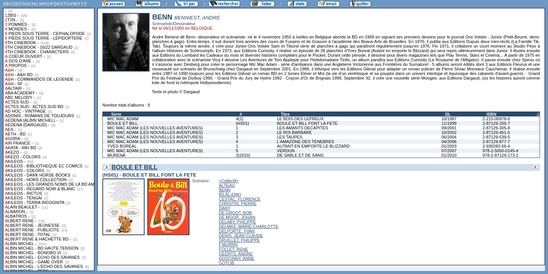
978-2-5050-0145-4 (500, 150)
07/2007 (449, 150)
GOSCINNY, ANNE (236, 258)
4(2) (240, 118)
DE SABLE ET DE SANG (300, 155)
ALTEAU (227, 185)
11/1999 (449, 123)
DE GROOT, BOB (235, 212)
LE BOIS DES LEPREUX (300, 118)
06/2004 (449, 137)
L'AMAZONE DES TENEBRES (305, 141)
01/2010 (449, 155)
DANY (225, 208)
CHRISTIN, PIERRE (237, 203)
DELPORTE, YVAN (237, 231)
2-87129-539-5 (496, 137)
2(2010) (243, 155)
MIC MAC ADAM (123, 118)
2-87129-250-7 (496, 123)
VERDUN (286, 150)
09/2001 (449, 128)
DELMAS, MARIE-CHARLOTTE (248, 226)
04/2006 (449, 141)
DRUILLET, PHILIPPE (239, 240)
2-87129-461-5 (496, 132)
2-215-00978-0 (496, 118)
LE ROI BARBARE (294, 132)
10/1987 (449, 118)
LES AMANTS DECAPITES (302, 128)
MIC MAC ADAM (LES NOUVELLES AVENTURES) (155, 128)
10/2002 (449, 132)
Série (116, 114)
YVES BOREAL (122, 146)
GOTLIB (226, 263)
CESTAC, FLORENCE (240, 199)
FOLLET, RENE (233, 249)
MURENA (116, 155)
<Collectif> (229, 180)
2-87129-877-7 (496, 141)
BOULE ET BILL (122, 123)
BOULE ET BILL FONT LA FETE (307, 123)
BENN (225, 190)
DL (448, 114)
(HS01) (242, 123)
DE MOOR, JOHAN (237, 217)
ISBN (491, 114)
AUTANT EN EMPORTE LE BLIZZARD (313, 146)
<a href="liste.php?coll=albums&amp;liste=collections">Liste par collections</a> (48, 135)
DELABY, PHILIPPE (237, 222)
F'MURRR (228, 244)
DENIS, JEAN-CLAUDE (241, 235)
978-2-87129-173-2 (500, 155)
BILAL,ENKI (230, 194)
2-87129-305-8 (496, 128)
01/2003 (449, 146)
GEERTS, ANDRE (236, 254)
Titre (285, 114)
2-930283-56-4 (496, 146)
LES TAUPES (290, 137)
